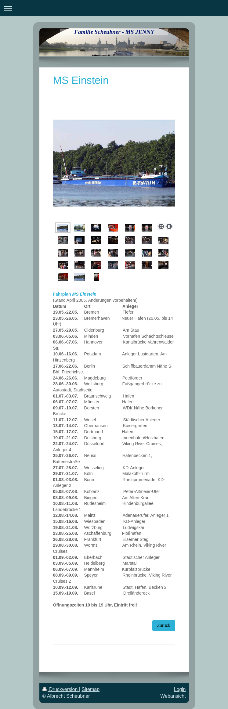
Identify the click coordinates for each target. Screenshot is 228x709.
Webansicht (173, 696)
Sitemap (90, 689)
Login (180, 689)
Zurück (163, 625)
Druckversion (60, 689)
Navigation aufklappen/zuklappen (114, 8)
